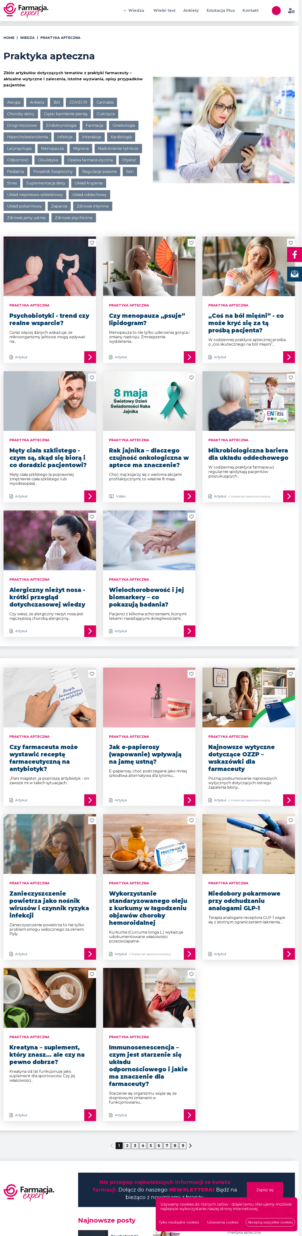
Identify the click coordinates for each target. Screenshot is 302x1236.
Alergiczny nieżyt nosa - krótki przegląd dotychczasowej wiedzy (47, 597)
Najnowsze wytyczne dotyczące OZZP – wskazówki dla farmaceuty (241, 758)
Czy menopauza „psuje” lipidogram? (147, 319)
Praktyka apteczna (244, 1233)
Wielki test (164, 10)
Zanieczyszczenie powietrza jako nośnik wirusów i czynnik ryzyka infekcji (49, 904)
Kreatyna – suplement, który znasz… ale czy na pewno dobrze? (47, 1055)
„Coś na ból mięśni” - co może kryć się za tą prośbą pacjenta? (246, 323)
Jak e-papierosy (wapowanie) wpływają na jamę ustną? (145, 754)
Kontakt (251, 10)
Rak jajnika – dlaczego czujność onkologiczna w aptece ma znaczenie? (149, 458)
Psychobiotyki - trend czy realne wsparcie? (49, 319)
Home (9, 38)
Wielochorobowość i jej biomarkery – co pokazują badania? (146, 597)
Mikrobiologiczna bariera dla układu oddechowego (248, 454)
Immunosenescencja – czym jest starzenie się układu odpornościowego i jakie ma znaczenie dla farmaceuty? (148, 1066)
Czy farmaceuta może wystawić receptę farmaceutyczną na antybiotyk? (43, 758)
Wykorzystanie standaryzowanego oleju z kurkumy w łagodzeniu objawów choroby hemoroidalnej (148, 908)
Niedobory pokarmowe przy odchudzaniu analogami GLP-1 (244, 901)
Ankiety (190, 10)
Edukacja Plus (220, 10)
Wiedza (135, 10)
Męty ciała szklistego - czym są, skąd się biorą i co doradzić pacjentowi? (48, 458)
